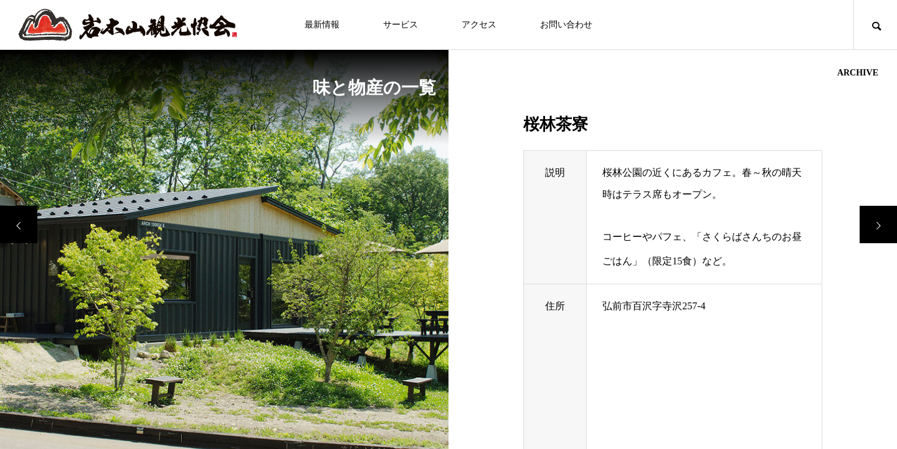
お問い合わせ (566, 24)
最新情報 (322, 24)
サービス (400, 24)
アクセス (479, 24)
